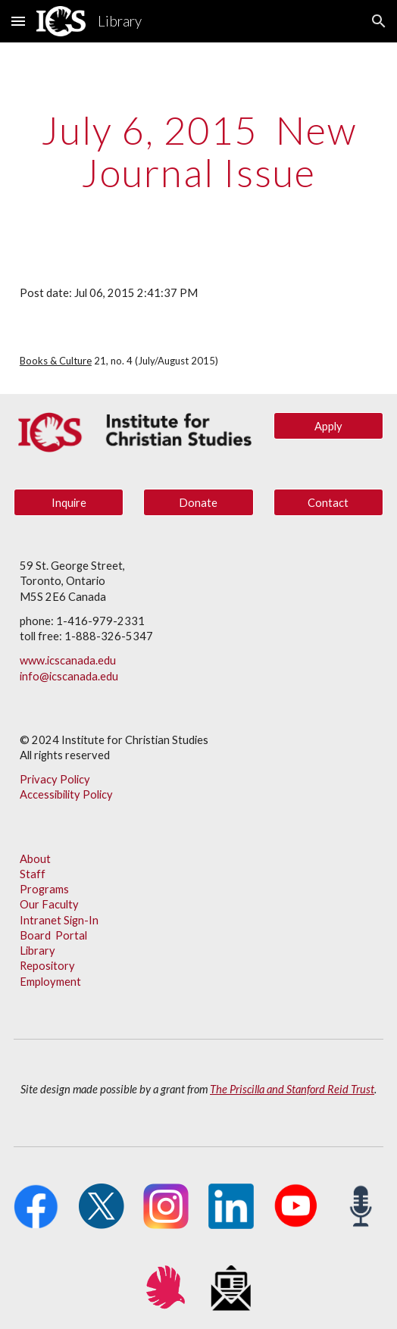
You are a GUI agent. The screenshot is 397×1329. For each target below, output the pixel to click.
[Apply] (328, 425)
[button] (18, 21)
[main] (198, 151)
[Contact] (328, 502)
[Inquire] (68, 502)
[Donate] (198, 502)
